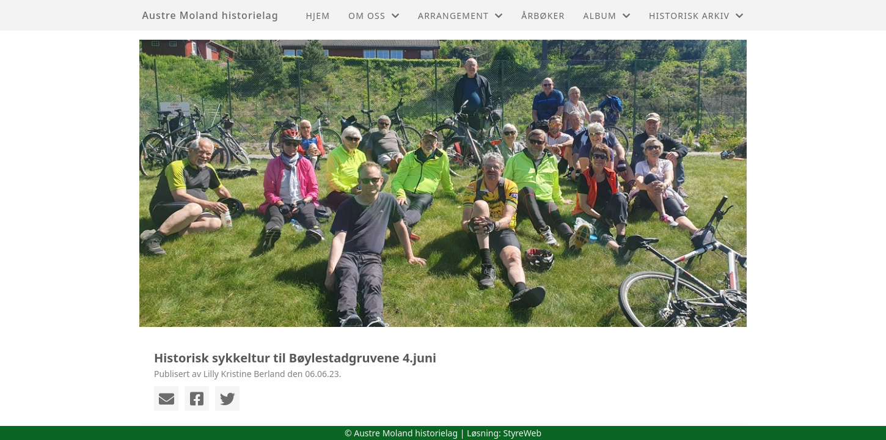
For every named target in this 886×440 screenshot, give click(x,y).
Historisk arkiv (696, 15)
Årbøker (543, 15)
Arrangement (460, 15)
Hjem (318, 15)
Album (607, 15)
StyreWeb (522, 433)
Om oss (374, 15)
